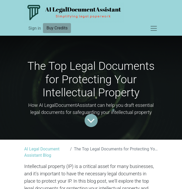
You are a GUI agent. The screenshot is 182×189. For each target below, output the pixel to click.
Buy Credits (57, 27)
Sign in (35, 28)
